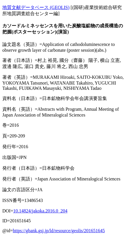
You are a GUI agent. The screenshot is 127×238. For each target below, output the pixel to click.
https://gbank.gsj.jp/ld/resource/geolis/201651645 (59, 230)
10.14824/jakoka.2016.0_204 (40, 210)
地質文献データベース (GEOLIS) (36, 7)
